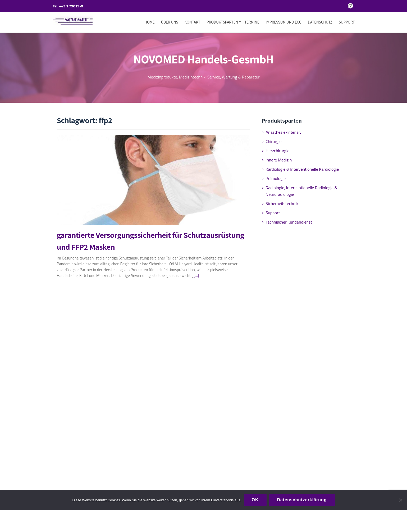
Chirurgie (274, 139)
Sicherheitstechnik (282, 201)
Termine (251, 22)
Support (347, 22)
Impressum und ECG (283, 22)
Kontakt (192, 22)
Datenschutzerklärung (302, 500)
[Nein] (400, 500)
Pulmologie (276, 176)
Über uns (169, 22)
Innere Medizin (279, 158)
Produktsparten (222, 22)
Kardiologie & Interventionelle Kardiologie (302, 167)
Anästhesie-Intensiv (283, 130)
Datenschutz (320, 22)
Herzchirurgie (278, 148)
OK (255, 500)
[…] (196, 273)
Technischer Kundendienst (289, 220)
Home (149, 22)
